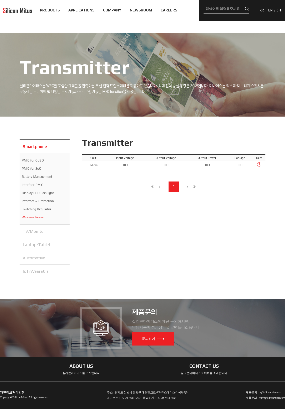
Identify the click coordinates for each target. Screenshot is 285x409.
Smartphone (35, 146)
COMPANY (112, 10)
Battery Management (37, 177)
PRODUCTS (50, 10)
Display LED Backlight (38, 193)
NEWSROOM (141, 10)
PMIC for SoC (31, 168)
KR (262, 10)
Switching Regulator (36, 209)
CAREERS (169, 10)
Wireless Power (33, 217)
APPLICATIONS (81, 10)
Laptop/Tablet (37, 244)
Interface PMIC (32, 185)
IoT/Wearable (36, 271)
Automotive (34, 257)
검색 (247, 9)
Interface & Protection (38, 201)
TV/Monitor (34, 231)
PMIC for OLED (33, 160)
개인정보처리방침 (12, 392)
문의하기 (153, 339)
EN (270, 10)
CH (279, 10)
